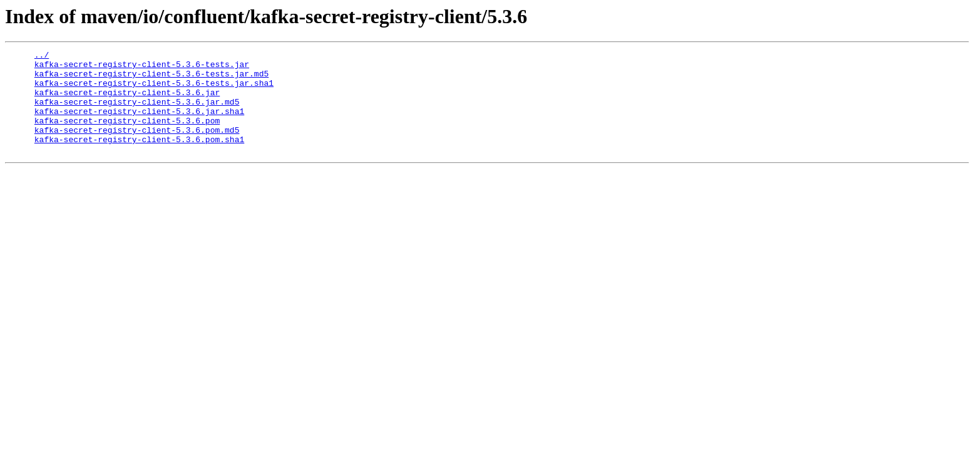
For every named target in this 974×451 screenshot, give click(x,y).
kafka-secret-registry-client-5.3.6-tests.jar (141, 67)
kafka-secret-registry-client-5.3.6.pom (127, 135)
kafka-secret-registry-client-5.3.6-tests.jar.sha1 (154, 90)
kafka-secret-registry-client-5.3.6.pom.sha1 (139, 157)
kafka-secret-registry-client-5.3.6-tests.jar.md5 (151, 79)
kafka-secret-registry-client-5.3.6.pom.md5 (137, 146)
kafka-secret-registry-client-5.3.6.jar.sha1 (139, 124)
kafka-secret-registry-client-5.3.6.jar (127, 101)
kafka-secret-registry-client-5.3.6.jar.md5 (137, 112)
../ (41, 56)
